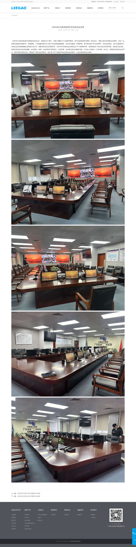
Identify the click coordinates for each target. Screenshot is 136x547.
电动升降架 (27, 520)
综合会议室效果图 (42, 514)
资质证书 (13, 520)
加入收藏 (116, 1)
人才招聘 (93, 517)
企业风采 (13, 523)
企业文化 (13, 526)
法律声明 (13, 529)
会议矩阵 (27, 514)
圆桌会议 (40, 520)
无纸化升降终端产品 (30, 523)
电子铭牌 (27, 526)
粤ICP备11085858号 (75, 541)
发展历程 (13, 517)
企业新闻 (66, 514)
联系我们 (101, 8)
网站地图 (122, 1)
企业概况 (13, 514)
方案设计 (57, 8)
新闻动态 (79, 8)
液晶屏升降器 (28, 529)
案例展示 (68, 8)
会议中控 (27, 517)
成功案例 (53, 514)
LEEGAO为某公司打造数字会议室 (28, 493)
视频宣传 (90, 8)
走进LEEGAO (35, 8)
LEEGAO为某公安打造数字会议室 (28, 496)
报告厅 (39, 517)
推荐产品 (46, 8)
